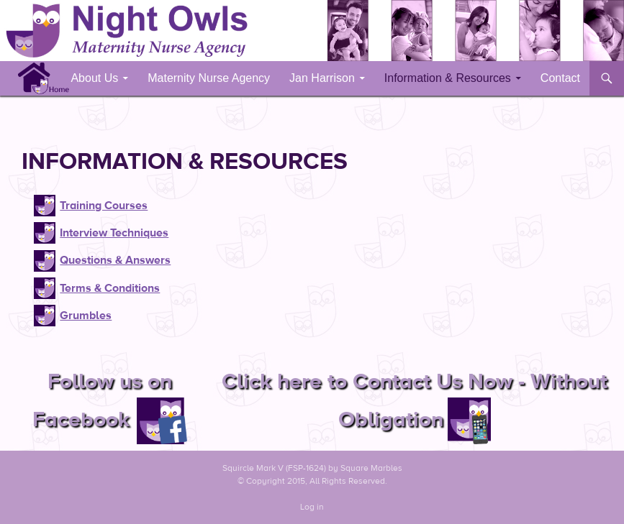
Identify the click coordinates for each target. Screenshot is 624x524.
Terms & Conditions (110, 288)
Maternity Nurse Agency (209, 78)
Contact (560, 78)
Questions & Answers (115, 260)
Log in (312, 506)
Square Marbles (371, 468)
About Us (94, 78)
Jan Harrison (322, 78)
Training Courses (104, 205)
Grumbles (86, 315)
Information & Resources (447, 78)
